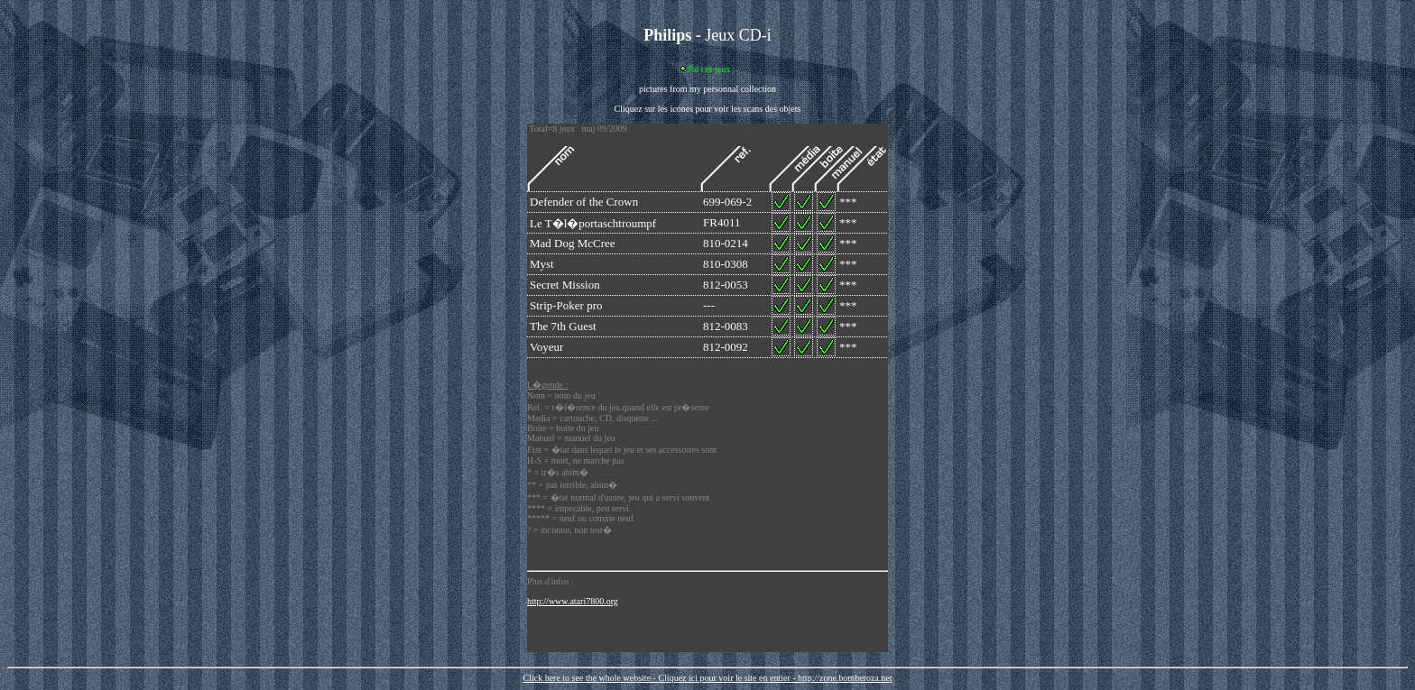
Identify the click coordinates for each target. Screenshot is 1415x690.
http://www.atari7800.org (572, 601)
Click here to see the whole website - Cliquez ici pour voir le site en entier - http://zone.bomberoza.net (707, 678)
